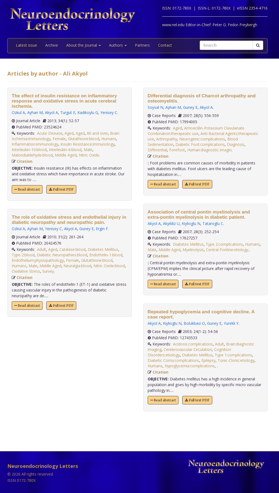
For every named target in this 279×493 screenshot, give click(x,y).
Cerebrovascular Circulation (188, 349)
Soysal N (155, 107)
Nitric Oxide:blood (109, 265)
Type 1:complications (233, 354)
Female (59, 138)
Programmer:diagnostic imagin (209, 149)
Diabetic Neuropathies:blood (62, 254)
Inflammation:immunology (35, 144)
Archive (51, 45)
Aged (69, 133)
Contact (165, 45)
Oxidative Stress (26, 271)
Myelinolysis (193, 249)
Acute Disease (49, 133)
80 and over (97, 133)
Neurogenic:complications (202, 139)
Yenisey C (108, 112)
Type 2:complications (224, 244)
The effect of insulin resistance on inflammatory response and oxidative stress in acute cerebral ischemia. (64, 101)
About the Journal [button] (83, 45)
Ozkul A (18, 112)
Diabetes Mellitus (103, 249)
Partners (142, 45)
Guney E (86, 228)
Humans (108, 138)
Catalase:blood (72, 249)
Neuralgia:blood (77, 265)
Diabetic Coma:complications (173, 360)
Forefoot (177, 149)
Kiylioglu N (191, 223)
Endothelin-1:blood (105, 254)
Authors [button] (118, 45)
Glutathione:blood (83, 138)
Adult (41, 249)
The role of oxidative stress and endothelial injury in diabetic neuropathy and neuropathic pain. (69, 220)
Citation (24, 161)
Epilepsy (208, 360)
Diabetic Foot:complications (200, 144)
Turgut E (67, 112)
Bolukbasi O (194, 323)
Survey (48, 271)
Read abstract (27, 189)
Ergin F (102, 228)
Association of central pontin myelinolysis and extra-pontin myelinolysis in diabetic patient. (199, 214)
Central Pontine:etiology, (227, 249)
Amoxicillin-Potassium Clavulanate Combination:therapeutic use (196, 130)
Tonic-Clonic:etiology (236, 360)
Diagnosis (235, 144)
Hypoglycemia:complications (190, 365)
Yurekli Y (231, 323)
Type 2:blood (23, 254)
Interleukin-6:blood (65, 149)
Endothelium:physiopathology (38, 260)
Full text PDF (61, 189)
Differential (157, 149)
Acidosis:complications (193, 344)
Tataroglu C (212, 223)
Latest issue (26, 45)
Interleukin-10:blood (29, 149)
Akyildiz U (171, 223)
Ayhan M (35, 112)
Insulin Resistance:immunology (87, 144)
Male (88, 149)
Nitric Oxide (89, 155)
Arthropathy (166, 139)
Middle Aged (66, 155)
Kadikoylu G (87, 112)
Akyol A (51, 112)
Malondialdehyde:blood (32, 155)
